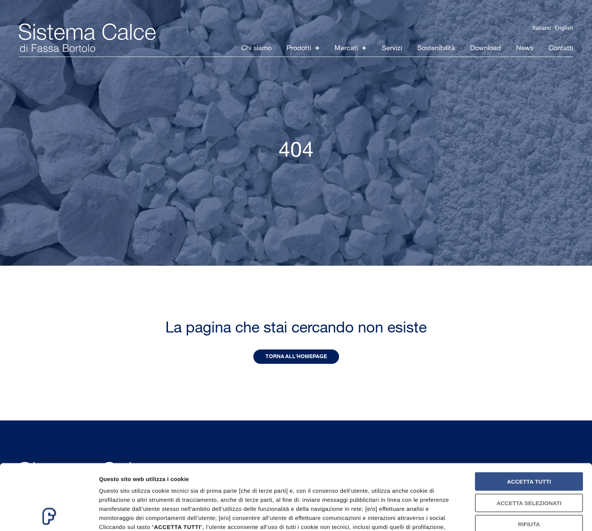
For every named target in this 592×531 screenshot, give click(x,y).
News (524, 48)
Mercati (351, 48)
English (564, 28)
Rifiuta (529, 463)
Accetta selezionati (528, 441)
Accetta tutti (529, 420)
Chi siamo (256, 48)
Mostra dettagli (397, 516)
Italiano (541, 28)
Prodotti (303, 48)
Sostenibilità (436, 48)
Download (485, 48)
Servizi (392, 48)
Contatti (561, 48)
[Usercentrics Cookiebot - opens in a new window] (49, 516)
